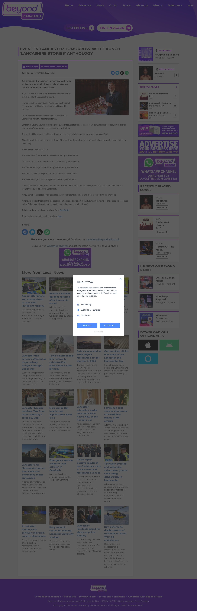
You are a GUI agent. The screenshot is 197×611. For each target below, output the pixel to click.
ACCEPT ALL (109, 325)
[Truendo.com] (98, 332)
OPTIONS (87, 325)
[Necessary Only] (120, 278)
